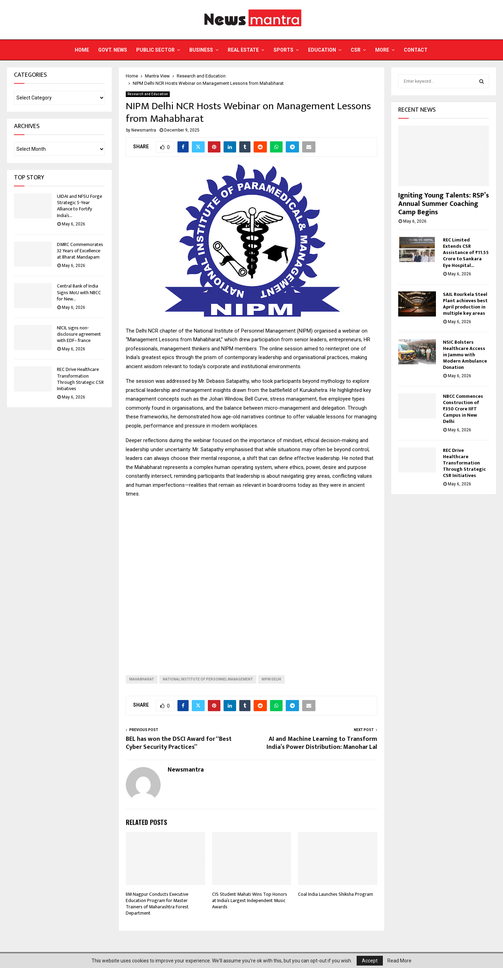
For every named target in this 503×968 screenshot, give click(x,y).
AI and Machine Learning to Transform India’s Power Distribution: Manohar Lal (322, 743)
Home (82, 50)
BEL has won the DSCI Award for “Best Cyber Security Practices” (179, 743)
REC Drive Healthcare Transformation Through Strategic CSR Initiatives (80, 379)
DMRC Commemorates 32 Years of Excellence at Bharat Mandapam (80, 250)
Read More (399, 960)
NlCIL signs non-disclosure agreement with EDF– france (79, 334)
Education (322, 50)
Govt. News (112, 50)
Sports (283, 50)
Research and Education (147, 94)
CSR (355, 50)
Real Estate (243, 50)
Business (201, 50)
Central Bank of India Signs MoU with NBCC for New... (79, 292)
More (382, 50)
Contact (416, 50)
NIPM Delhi (271, 679)
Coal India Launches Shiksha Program (335, 894)
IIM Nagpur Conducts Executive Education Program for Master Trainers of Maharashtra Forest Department (157, 903)
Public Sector (155, 50)
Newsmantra (143, 130)
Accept (370, 960)
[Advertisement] (251, 581)
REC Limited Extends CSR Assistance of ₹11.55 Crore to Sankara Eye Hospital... (466, 252)
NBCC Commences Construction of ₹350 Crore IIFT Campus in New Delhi (463, 408)
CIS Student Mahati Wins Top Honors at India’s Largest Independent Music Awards (249, 900)
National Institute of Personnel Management (208, 679)
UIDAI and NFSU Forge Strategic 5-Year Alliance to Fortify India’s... (79, 205)
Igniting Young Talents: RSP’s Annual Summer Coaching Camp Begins (443, 203)
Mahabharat (141, 679)
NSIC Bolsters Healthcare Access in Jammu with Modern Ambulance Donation (465, 354)
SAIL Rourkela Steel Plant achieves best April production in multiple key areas (465, 303)
